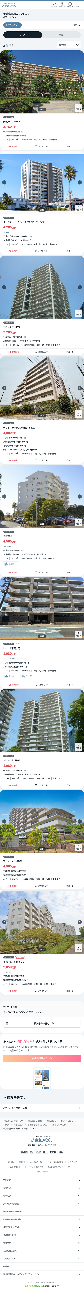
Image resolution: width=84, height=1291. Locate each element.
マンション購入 (66, 1121)
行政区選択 (18, 1125)
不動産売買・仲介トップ (13, 1121)
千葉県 (6, 1125)
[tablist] (42, 34)
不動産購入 (51, 1121)
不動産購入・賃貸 (34, 1121)
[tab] (22, 34)
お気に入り (42, 146)
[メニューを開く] (78, 5)
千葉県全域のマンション (38, 1125)
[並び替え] (69, 45)
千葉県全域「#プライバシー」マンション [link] (19, 1129)
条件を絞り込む (59, 1125)
